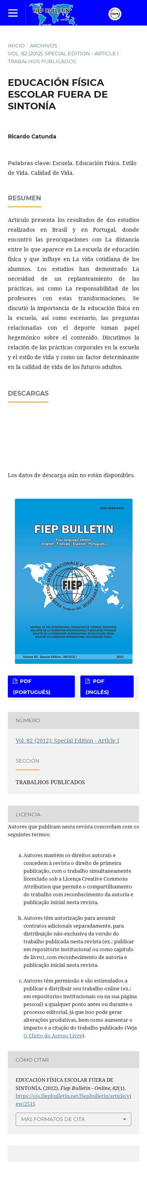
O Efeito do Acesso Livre (53, 1035)
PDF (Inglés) (97, 686)
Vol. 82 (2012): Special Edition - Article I (63, 53)
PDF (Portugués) (32, 686)
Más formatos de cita (53, 1119)
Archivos (43, 45)
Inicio (16, 45)
